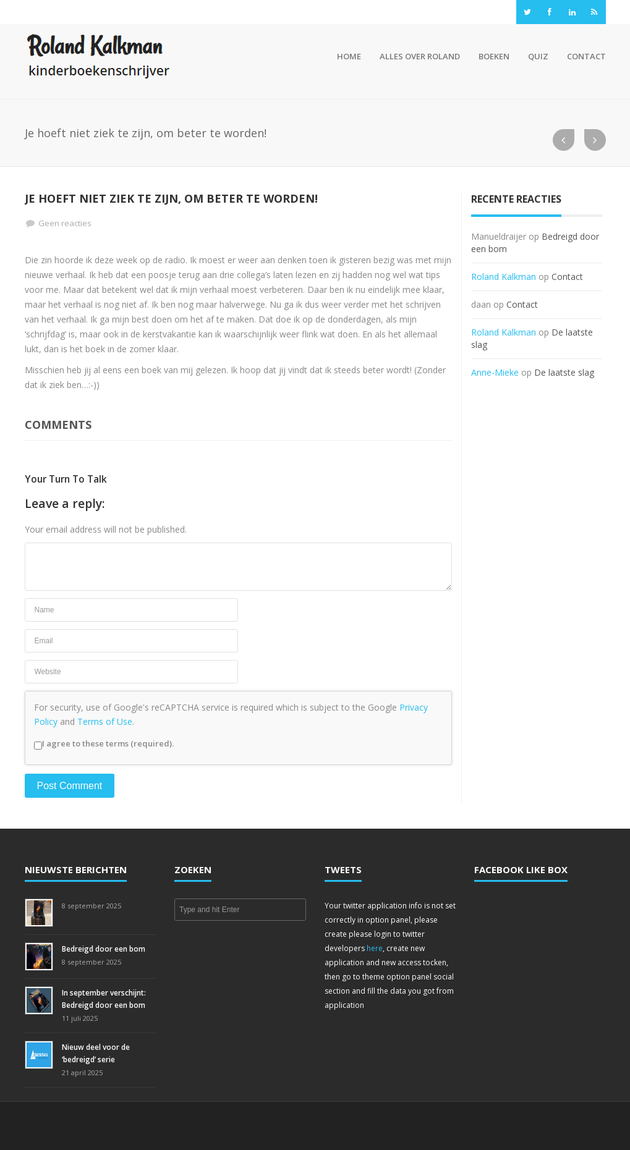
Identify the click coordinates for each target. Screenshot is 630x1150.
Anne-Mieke (495, 372)
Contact (586, 56)
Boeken (494, 56)
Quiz (538, 56)
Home (347, 56)
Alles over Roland (420, 56)
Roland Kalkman (503, 276)
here (375, 948)
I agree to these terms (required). (104, 744)
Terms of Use (104, 721)
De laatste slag (564, 372)
